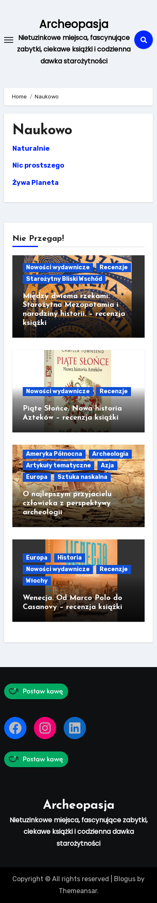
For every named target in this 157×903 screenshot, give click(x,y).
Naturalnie (31, 148)
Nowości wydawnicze (58, 267)
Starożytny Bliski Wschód (64, 278)
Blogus (125, 879)
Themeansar (78, 891)
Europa (37, 477)
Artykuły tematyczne (58, 465)
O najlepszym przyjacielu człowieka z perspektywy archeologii (67, 503)
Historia (69, 557)
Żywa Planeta (35, 183)
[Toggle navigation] (8, 40)
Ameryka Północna (54, 453)
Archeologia (110, 453)
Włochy (37, 580)
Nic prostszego (38, 165)
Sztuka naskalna (82, 477)
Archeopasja (73, 24)
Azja (107, 465)
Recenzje (114, 267)
